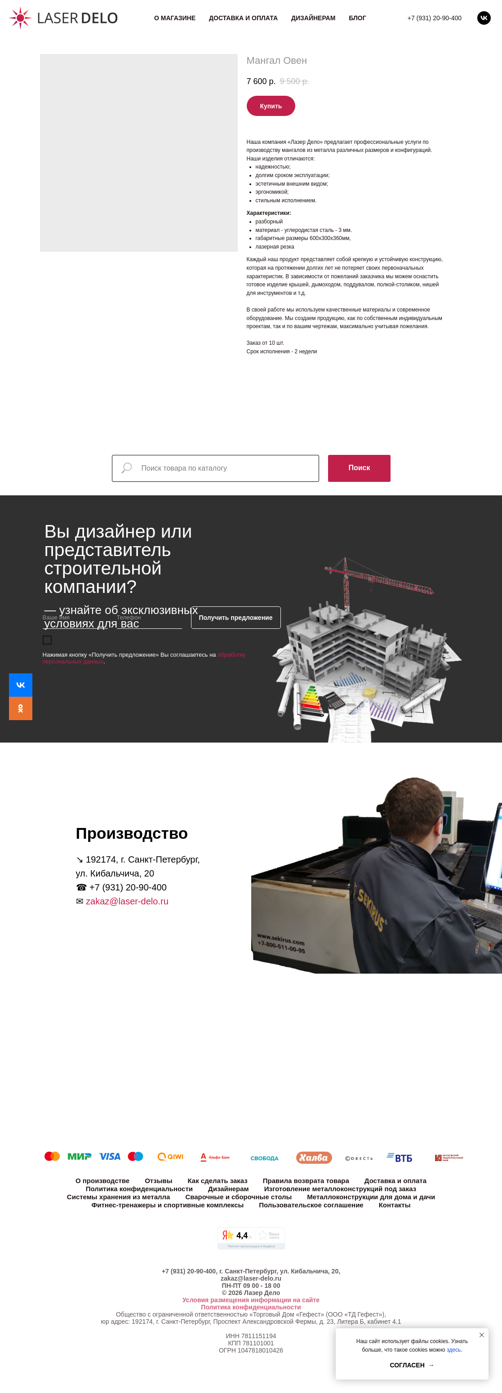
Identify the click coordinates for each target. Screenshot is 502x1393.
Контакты (395, 1205)
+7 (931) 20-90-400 (435, 18)
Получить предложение (236, 617)
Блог (357, 18)
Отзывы (158, 1180)
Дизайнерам (313, 18)
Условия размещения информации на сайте (251, 1300)
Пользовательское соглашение (311, 1205)
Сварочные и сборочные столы (238, 1197)
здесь (454, 1350)
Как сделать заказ (218, 1180)
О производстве (102, 1180)
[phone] (149, 617)
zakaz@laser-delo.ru (127, 901)
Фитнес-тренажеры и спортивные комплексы (168, 1205)
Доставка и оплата (243, 18)
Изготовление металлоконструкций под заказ (340, 1189)
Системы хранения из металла (118, 1197)
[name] (75, 617)
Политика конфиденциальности (139, 1189)
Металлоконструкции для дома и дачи (371, 1197)
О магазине (174, 18)
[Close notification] (481, 1335)
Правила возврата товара (306, 1180)
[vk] (484, 18)
